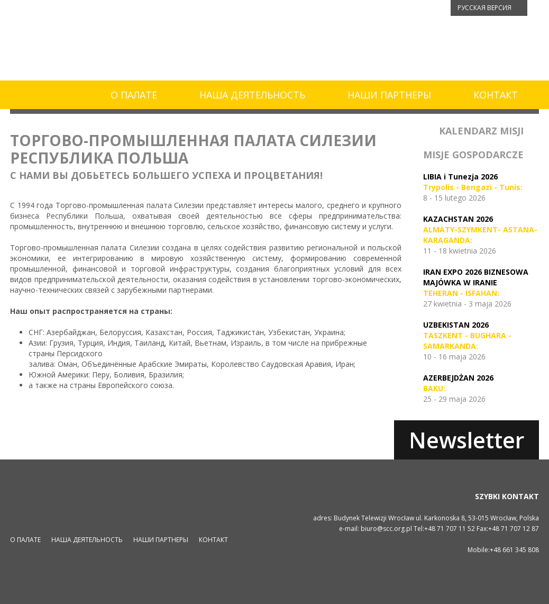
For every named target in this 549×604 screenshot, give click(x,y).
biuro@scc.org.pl (386, 528)
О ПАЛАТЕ (134, 94)
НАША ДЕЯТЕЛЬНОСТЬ (252, 94)
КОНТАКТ (495, 94)
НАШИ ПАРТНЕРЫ (389, 94)
